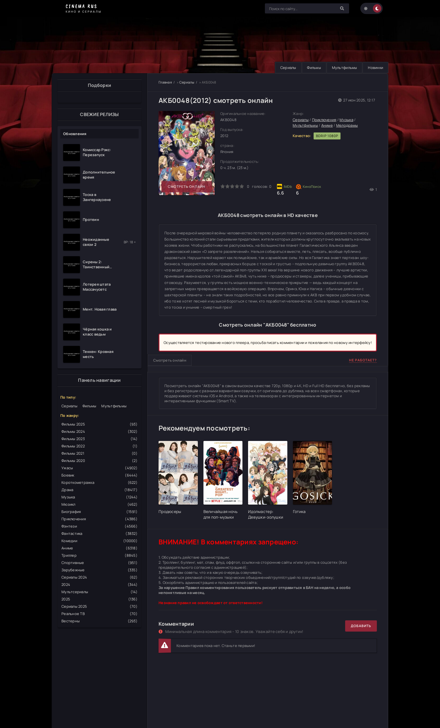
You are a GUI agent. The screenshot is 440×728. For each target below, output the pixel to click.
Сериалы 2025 (99, 606)
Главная (165, 82)
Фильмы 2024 (99, 431)
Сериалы (285, 67)
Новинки (374, 67)
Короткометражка (99, 482)
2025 (99, 599)
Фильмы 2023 (99, 438)
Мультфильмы (343, 67)
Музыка (99, 497)
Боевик (99, 475)
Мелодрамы (347, 125)
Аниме (99, 548)
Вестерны (99, 620)
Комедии (99, 540)
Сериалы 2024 (99, 577)
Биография (99, 511)
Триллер (99, 555)
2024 (99, 584)
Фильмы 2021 (99, 453)
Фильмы (312, 67)
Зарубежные (99, 569)
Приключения (99, 518)
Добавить (361, 625)
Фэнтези (99, 526)
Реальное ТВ (99, 613)
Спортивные (99, 562)
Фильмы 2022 (99, 446)
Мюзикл (99, 504)
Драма (99, 489)
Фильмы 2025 (99, 424)
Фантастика (99, 533)
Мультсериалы (99, 591)
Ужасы (99, 467)
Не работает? (363, 360)
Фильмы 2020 (99, 460)
